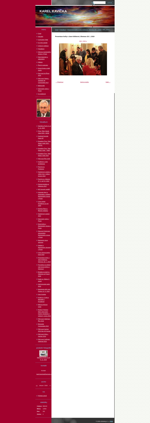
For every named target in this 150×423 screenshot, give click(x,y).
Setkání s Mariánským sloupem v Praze (44, 247)
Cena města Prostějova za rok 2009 (43, 203)
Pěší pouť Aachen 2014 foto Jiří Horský (44, 330)
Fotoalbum (63, 30)
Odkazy (40, 62)
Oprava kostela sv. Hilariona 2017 (43, 185)
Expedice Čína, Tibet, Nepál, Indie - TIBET (44, 149)
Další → (108, 82)
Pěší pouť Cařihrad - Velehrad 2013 (44, 340)
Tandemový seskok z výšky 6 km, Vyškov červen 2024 (44, 174)
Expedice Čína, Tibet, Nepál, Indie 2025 (44, 154)
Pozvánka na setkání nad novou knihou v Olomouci (44, 267)
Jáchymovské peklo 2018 (44, 285)
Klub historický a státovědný (43, 58)
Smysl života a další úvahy (44, 69)
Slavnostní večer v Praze (43, 90)
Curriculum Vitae (43, 39)
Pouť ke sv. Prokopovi (41, 168)
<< (37, 385)
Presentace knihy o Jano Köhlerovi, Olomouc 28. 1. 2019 (84, 30)
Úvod (56, 30)
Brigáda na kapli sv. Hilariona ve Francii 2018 (44, 274)
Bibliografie (41, 85)
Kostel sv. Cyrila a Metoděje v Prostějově (43, 299)
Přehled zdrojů (42, 396)
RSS (111, 421)
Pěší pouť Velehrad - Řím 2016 (44, 320)
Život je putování (43, 65)
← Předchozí (59, 82)
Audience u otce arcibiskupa (43, 163)
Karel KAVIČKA (53, 11)
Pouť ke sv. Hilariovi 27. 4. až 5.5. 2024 (44, 180)
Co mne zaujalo (42, 42)
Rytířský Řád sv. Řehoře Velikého (43, 210)
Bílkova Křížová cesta (42, 306)
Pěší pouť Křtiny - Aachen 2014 (43, 335)
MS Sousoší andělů (44, 189)
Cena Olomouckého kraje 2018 (44, 253)
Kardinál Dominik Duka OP (43, 137)
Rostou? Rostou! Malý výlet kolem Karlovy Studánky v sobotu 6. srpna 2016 (44, 313)
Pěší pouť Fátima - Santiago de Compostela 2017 (43, 80)
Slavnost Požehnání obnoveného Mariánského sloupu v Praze (44, 234)
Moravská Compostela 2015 (43, 325)
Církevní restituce (43, 46)
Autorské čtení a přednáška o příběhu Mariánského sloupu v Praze (44, 195)
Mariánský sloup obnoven (43, 241)
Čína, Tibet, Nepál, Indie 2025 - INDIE (43, 132)
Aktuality (40, 36)
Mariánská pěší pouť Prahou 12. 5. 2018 (44, 290)
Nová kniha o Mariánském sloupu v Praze (44, 226)
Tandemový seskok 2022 (44, 215)
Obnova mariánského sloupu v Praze (44, 53)
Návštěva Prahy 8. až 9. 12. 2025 (44, 127)
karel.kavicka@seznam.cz (43, 374)
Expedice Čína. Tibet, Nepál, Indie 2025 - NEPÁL (44, 143)
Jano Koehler (42, 294)
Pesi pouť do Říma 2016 (43, 74)
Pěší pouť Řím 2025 (44, 158)
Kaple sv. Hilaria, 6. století (44, 280)
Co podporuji (42, 94)
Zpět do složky (84, 82)
